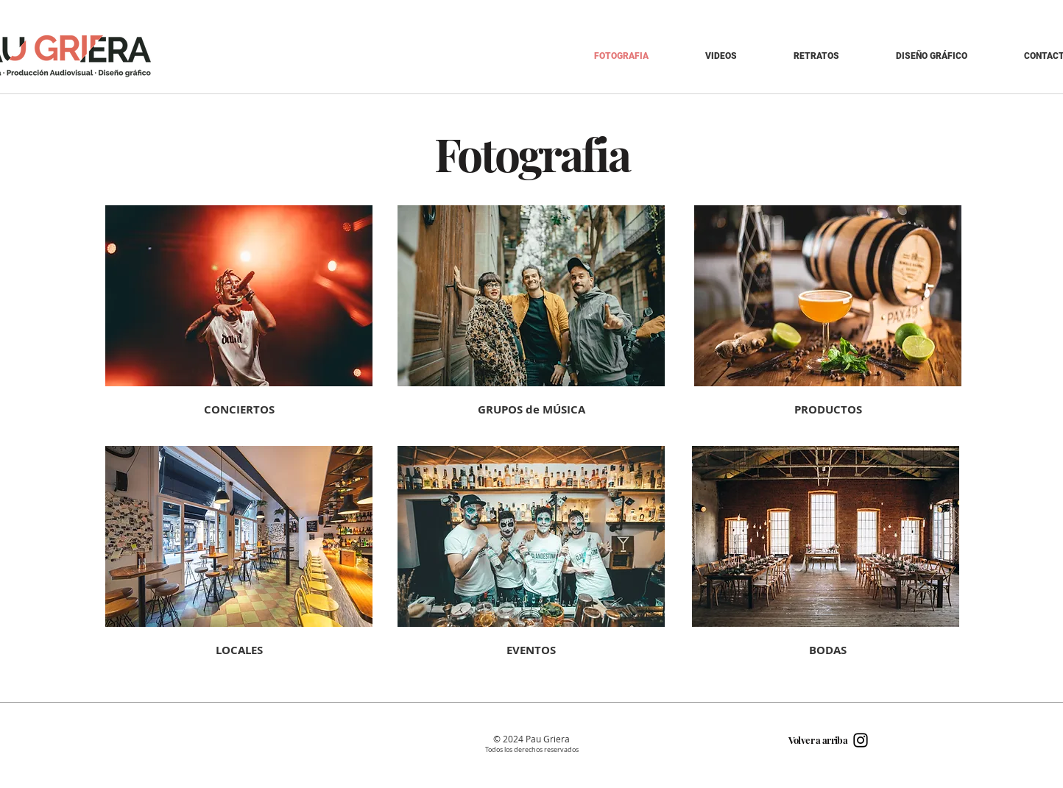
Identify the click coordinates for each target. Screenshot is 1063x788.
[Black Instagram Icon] (860, 740)
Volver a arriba (817, 740)
